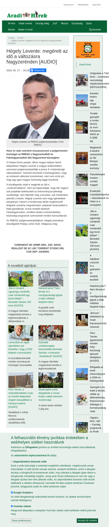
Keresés (95, 29)
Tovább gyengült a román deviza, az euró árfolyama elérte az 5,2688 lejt (95, 127)
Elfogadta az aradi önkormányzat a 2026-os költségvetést (97, 374)
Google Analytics (23, 492)
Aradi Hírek (85, 64)
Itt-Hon (11, 23)
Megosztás (37, 70)
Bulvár (11, 29)
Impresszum (69, 5)
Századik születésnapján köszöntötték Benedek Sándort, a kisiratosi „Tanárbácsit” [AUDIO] (50, 349)
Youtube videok (22, 506)
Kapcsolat (96, 5)
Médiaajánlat (83, 5)
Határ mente (25, 23)
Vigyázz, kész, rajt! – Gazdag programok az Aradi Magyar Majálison (95, 428)
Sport (89, 23)
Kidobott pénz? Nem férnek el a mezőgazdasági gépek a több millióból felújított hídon (50, 295)
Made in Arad (25, 29)
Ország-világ (42, 23)
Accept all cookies (87, 520)
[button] (37, 106)
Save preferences (21, 520)
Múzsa (64, 23)
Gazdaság (77, 23)
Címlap (11, 38)
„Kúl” (55, 23)
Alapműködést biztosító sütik (30, 461)
